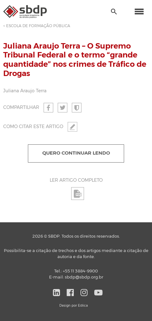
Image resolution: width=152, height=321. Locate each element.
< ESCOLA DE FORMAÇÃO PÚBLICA (36, 26)
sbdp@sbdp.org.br (84, 277)
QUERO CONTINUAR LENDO (76, 153)
